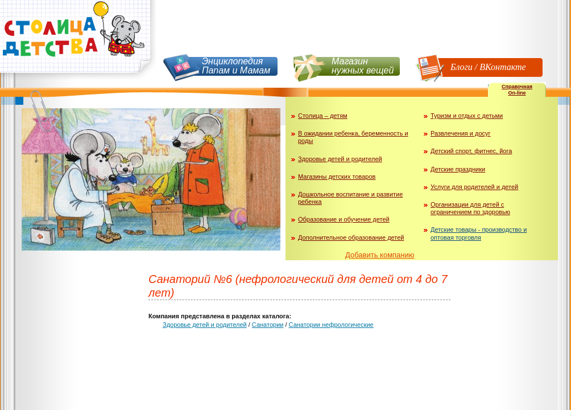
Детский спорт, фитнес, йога (471, 150)
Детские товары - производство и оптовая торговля (479, 233)
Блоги (461, 67)
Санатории (268, 324)
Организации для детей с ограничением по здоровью (470, 208)
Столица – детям (322, 115)
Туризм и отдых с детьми (467, 115)
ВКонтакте (502, 67)
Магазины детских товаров (336, 176)
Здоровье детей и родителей (340, 158)
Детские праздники (458, 169)
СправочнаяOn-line (517, 90)
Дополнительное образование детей (351, 237)
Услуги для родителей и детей (474, 186)
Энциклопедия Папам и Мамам (236, 65)
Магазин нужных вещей (363, 65)
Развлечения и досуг (461, 133)
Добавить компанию (380, 255)
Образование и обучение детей (344, 219)
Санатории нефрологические (331, 324)
